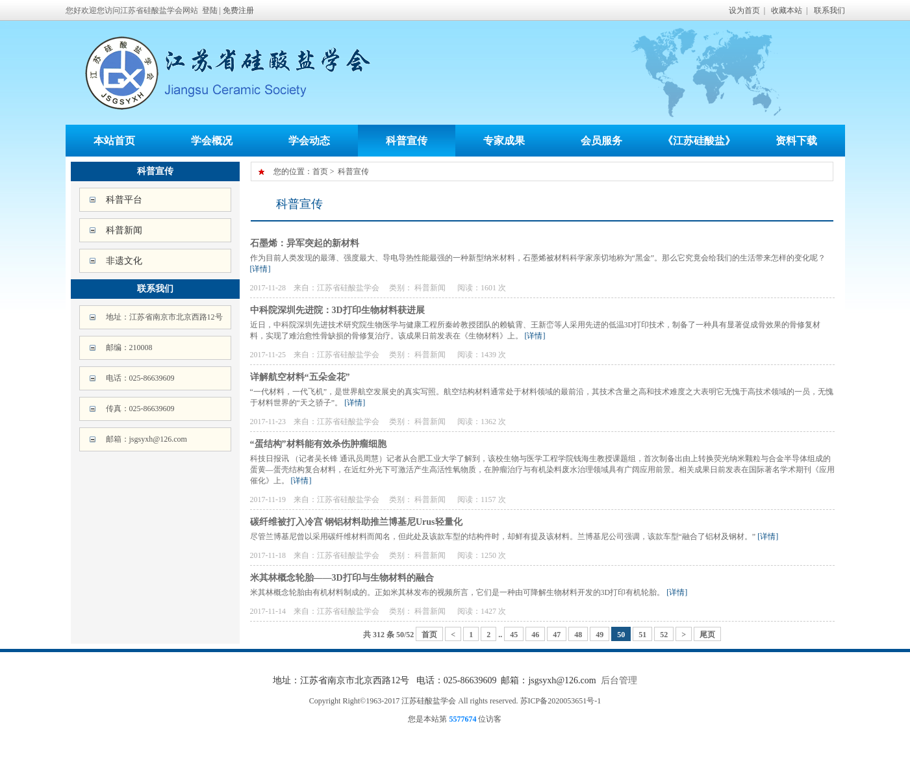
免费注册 (238, 10)
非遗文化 (124, 261)
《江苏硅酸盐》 (699, 140)
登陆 (210, 10)
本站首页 (114, 140)
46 (535, 634)
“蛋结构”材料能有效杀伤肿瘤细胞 (318, 444)
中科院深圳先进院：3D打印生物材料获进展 (337, 310)
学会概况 (212, 140)
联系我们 (829, 10)
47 (557, 634)
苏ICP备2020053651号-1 (560, 700)
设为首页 (744, 10)
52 (664, 634)
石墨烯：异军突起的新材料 (304, 243)
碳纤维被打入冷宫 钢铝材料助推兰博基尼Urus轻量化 (356, 522)
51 (642, 634)
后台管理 (619, 680)
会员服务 (601, 140)
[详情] (260, 268)
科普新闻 (124, 230)
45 (514, 634)
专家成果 (504, 140)
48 (578, 634)
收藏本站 (786, 10)
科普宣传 (406, 140)
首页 (320, 171)
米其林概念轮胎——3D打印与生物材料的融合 (342, 578)
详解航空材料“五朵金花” (300, 377)
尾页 (707, 634)
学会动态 (309, 140)
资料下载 (796, 140)
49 (599, 634)
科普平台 (124, 200)
